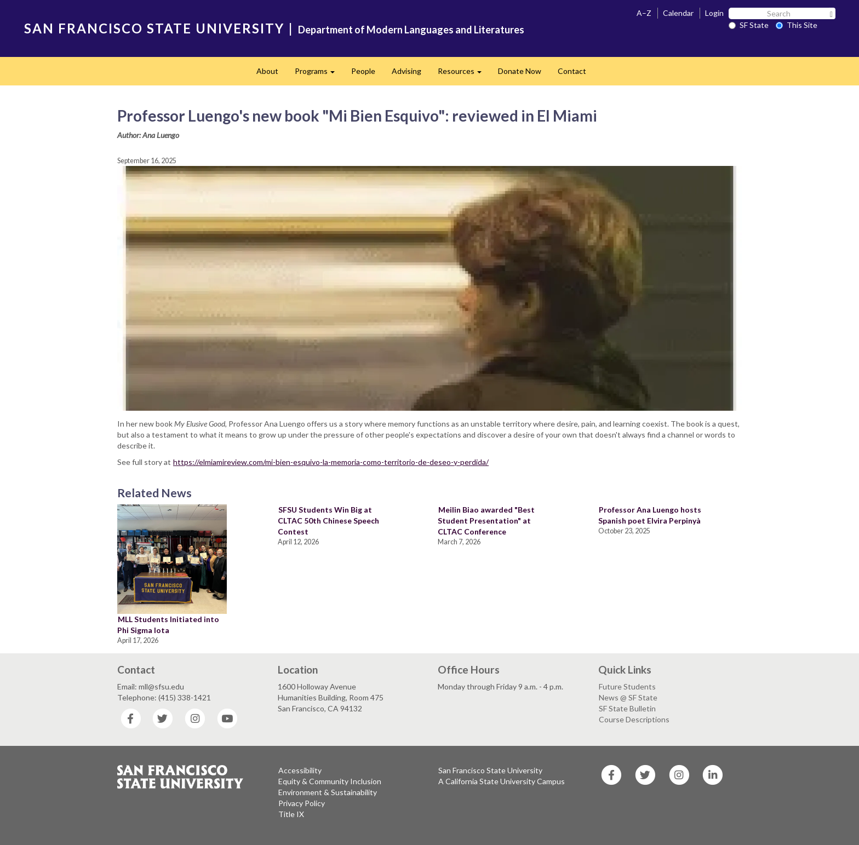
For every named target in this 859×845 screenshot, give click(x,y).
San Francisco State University (490, 770)
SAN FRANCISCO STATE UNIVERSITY (154, 28)
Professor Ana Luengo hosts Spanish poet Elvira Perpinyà (649, 515)
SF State (749, 25)
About (267, 71)
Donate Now (519, 71)
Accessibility (300, 770)
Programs (319, 74)
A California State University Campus (501, 781)
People (363, 71)
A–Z (644, 13)
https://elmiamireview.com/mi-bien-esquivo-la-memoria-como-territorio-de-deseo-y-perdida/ (331, 462)
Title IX (291, 814)
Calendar (678, 13)
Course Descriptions (634, 719)
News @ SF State (628, 697)
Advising (406, 71)
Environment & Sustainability (327, 792)
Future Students (627, 686)
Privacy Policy (301, 803)
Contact (572, 71)
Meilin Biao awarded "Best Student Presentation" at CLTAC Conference (486, 520)
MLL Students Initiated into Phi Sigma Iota (168, 624)
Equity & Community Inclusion (329, 781)
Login (714, 13)
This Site (796, 25)
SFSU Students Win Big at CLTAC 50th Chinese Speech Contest (328, 520)
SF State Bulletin (627, 708)
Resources (464, 74)
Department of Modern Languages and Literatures (411, 30)
